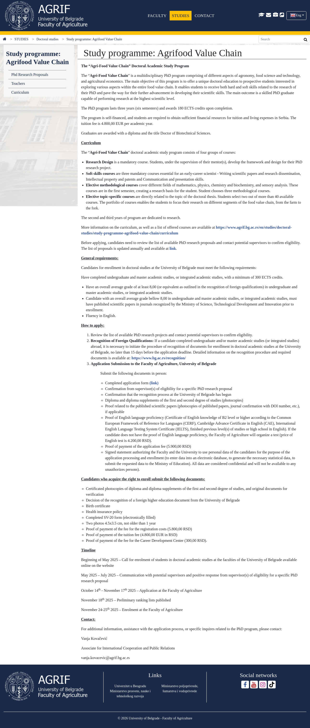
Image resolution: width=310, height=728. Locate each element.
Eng (298, 15)
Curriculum (20, 92)
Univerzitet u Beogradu (130, 686)
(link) (153, 383)
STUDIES (180, 15)
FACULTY (157, 15)
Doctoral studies (47, 39)
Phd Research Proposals (29, 75)
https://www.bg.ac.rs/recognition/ (158, 358)
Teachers (18, 83)
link (172, 248)
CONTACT (204, 15)
